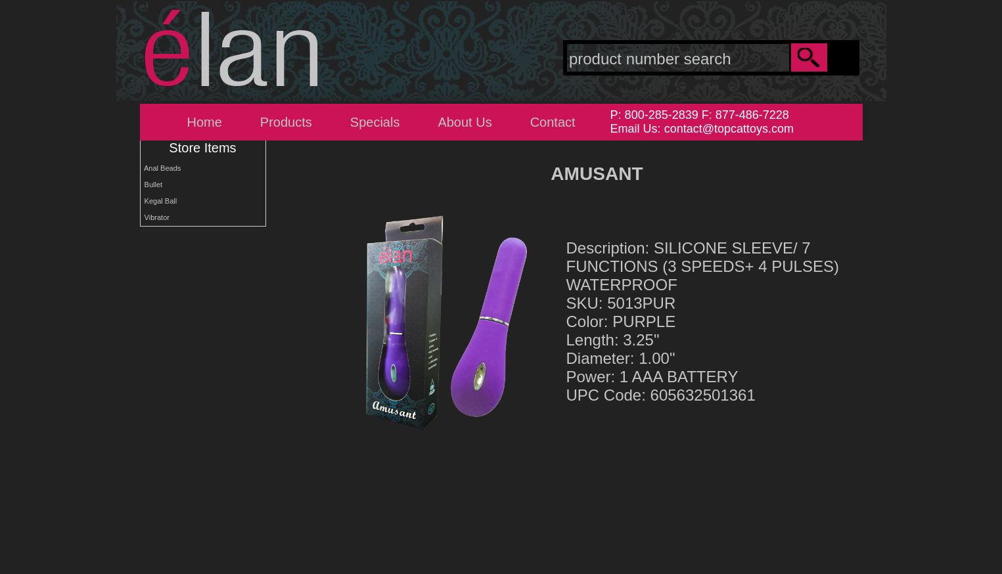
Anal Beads (161, 168)
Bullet (152, 184)
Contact (553, 122)
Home (204, 122)
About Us (464, 122)
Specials (375, 122)
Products (286, 122)
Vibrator (155, 217)
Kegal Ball (159, 201)
